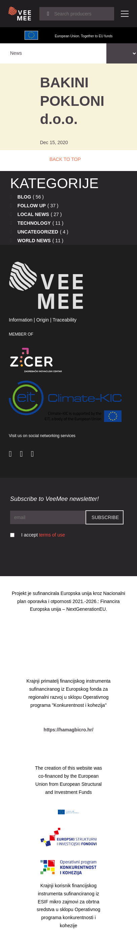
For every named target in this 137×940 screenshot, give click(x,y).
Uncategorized (38, 231)
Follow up (32, 205)
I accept (43, 535)
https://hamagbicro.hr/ (69, 729)
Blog (24, 197)
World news (34, 240)
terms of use (52, 535)
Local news (33, 214)
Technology (34, 223)
